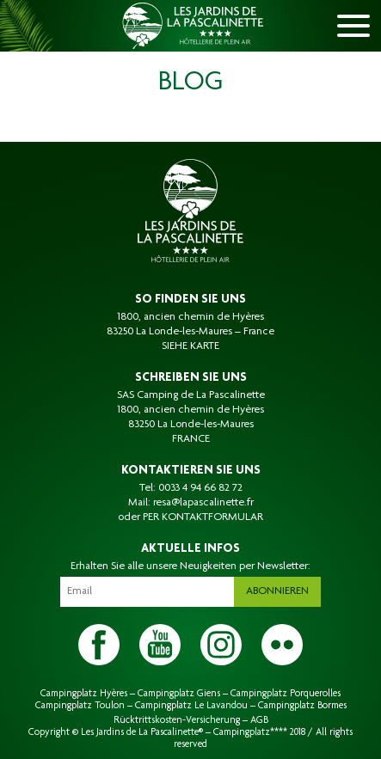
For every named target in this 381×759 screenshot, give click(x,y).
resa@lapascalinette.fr (203, 503)
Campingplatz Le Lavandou (191, 706)
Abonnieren (277, 591)
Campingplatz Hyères (83, 694)
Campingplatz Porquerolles (285, 694)
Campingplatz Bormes (302, 706)
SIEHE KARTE (190, 346)
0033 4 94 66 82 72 (200, 488)
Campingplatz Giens (179, 694)
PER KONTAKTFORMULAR (203, 517)
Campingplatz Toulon (80, 706)
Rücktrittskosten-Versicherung (177, 720)
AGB (259, 720)
